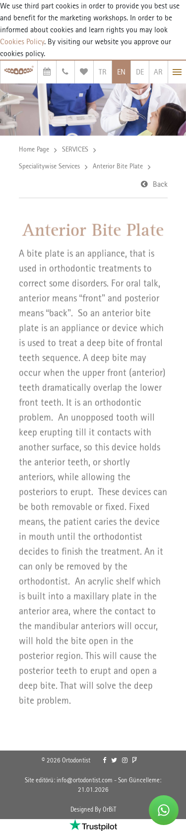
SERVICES (75, 149)
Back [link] (160, 184)
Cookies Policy (22, 41)
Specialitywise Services (49, 166)
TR (103, 71)
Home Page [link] (34, 149)
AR (158, 71)
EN (121, 71)
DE (140, 71)
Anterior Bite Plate (118, 166)
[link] (104, 760)
